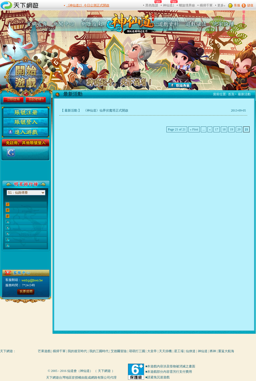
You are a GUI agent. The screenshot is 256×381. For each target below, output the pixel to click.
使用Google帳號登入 (11, 152)
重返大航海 (226, 351)
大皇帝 (152, 351)
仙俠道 (190, 351)
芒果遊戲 (44, 351)
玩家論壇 (222, 24)
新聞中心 (64, 24)
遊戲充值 (195, 24)
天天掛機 (165, 351)
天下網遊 (6, 351)
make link (241, 70)
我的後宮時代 (77, 351)
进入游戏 (25, 131)
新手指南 (93, 24)
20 (239, 129)
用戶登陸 (25, 122)
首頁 (232, 94)
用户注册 (25, 112)
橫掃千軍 (59, 351)
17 (216, 129)
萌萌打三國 (137, 351)
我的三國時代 (99, 351)
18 (224, 129)
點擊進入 (24, 291)
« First (194, 129)
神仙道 (202, 351)
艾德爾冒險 (119, 351)
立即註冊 (13, 100)
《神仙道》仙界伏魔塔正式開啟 (105, 110)
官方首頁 (35, 24)
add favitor (241, 85)
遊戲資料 (168, 24)
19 (231, 129)
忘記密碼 (36, 100)
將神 (213, 351)
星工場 (179, 351)
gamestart (26, 76)
